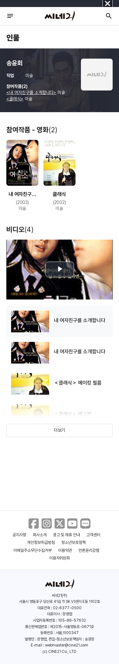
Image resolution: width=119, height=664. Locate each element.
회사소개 (40, 534)
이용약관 (65, 550)
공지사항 (19, 534)
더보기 (59, 430)
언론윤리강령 (88, 550)
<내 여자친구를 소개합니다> (31, 92)
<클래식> (14, 98)
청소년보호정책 (73, 542)
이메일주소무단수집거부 (32, 550)
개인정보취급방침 (41, 542)
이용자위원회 (59, 558)
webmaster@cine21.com (66, 645)
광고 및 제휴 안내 (66, 534)
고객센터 (93, 534)
